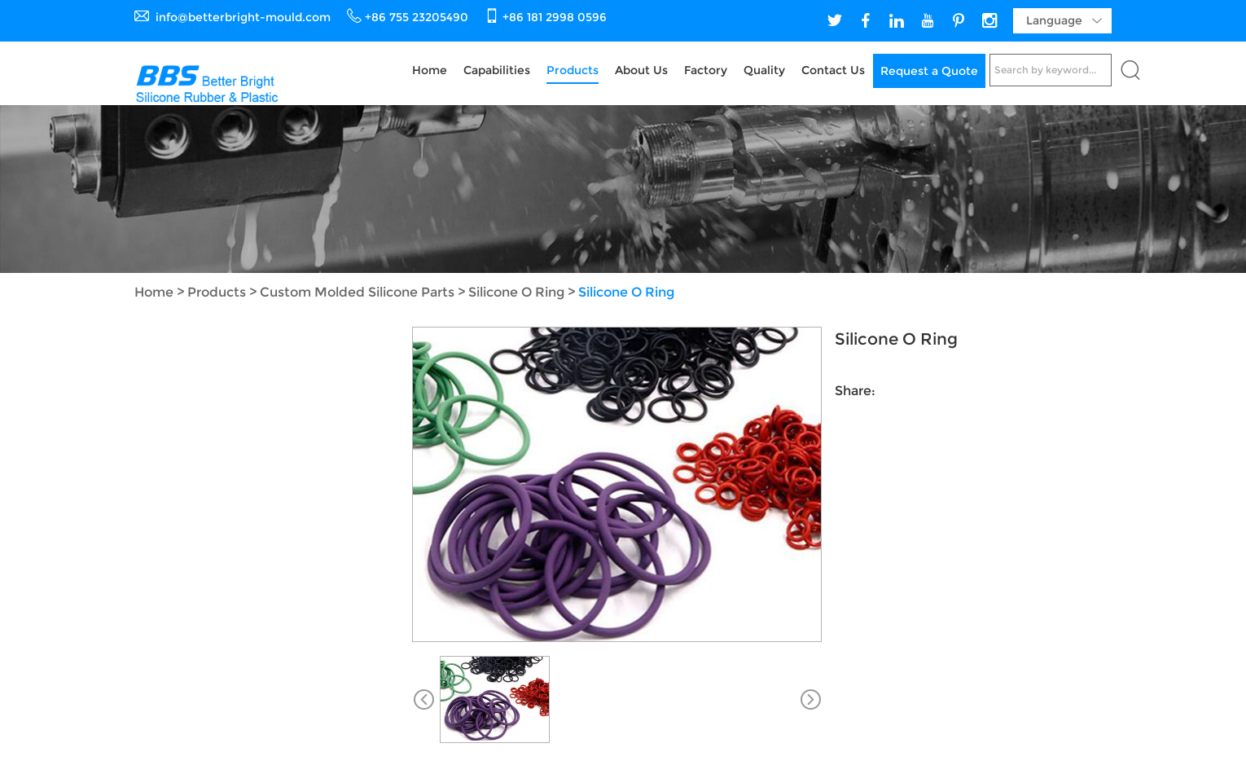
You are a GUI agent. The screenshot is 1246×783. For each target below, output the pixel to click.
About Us (641, 70)
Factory (705, 70)
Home (429, 70)
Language (1064, 21)
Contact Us (833, 70)
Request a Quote (929, 71)
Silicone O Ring (516, 292)
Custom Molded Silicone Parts (357, 292)
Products (572, 70)
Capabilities (496, 70)
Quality (764, 70)
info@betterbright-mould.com (243, 17)
